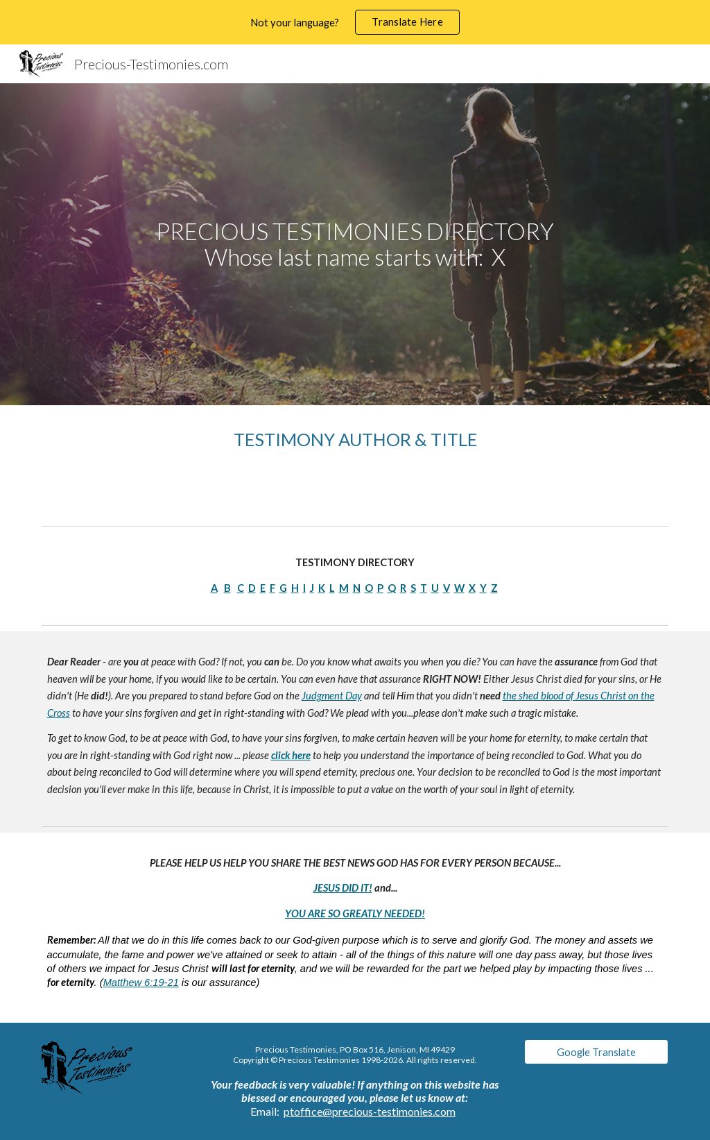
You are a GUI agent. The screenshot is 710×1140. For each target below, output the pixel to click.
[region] (355, 22)
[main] (354, 244)
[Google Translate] (596, 1052)
